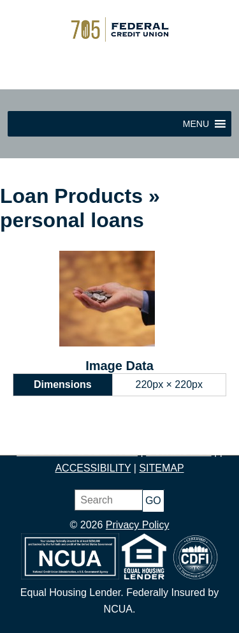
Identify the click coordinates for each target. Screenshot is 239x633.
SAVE (100, 434)
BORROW (195, 434)
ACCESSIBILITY (93, 468)
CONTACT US (179, 451)
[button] (196, 124)
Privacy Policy (138, 524)
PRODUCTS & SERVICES (77, 451)
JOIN (67, 434)
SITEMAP (161, 468)
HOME (30, 434)
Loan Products (71, 195)
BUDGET (141, 434)
